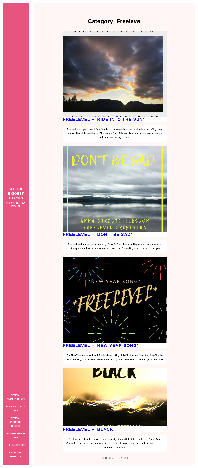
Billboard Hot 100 (15, 435)
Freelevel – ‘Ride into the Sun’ (103, 119)
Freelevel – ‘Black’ (89, 429)
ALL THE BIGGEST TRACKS (16, 193)
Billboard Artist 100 (15, 454)
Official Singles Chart (15, 397)
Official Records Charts (15, 422)
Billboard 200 (16, 445)
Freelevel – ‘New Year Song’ (100, 345)
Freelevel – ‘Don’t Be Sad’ (97, 234)
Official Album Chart (15, 408)
